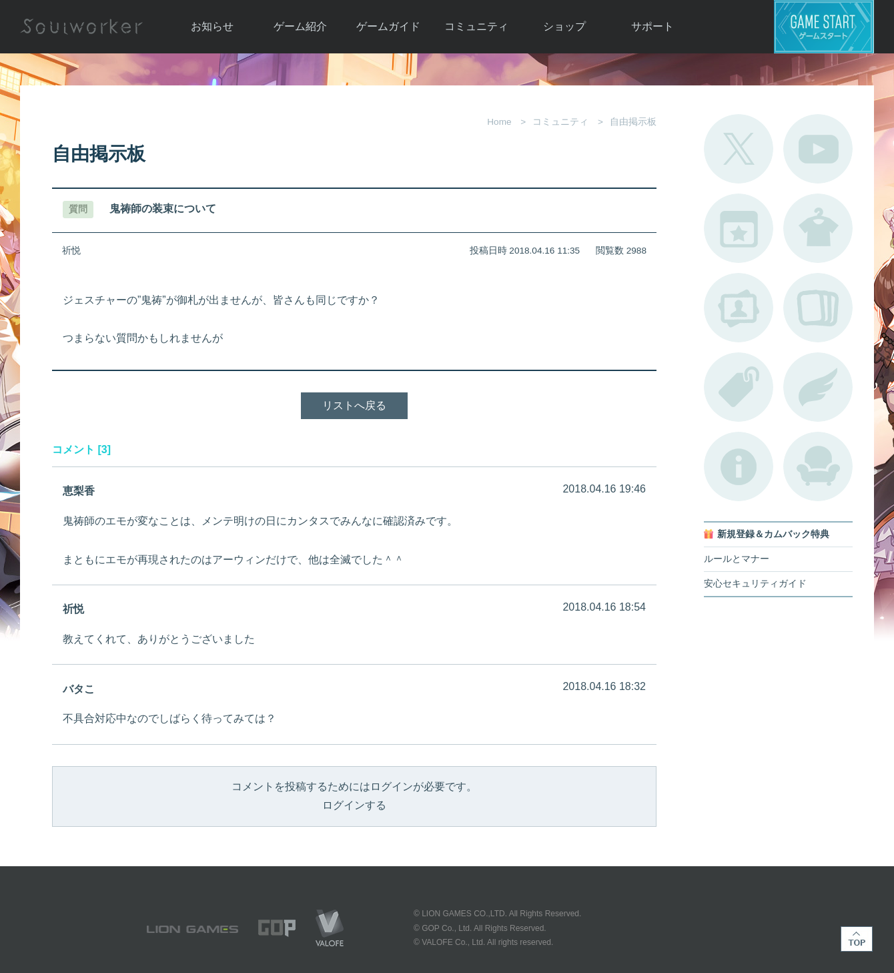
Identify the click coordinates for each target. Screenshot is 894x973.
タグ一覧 (738, 387)
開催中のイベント (738, 228)
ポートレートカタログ (738, 307)
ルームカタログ (818, 466)
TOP (857, 939)
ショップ (564, 26)
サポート (652, 26)
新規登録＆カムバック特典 (773, 534)
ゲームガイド (388, 26)
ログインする (354, 805)
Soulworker (81, 26)
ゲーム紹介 (300, 26)
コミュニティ (476, 26)
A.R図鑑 (818, 307)
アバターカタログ (818, 228)
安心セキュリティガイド (755, 584)
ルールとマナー (736, 559)
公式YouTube (818, 149)
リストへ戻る (354, 405)
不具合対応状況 (738, 466)
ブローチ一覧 (818, 387)
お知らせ (212, 26)
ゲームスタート (824, 26)
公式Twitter (738, 149)
